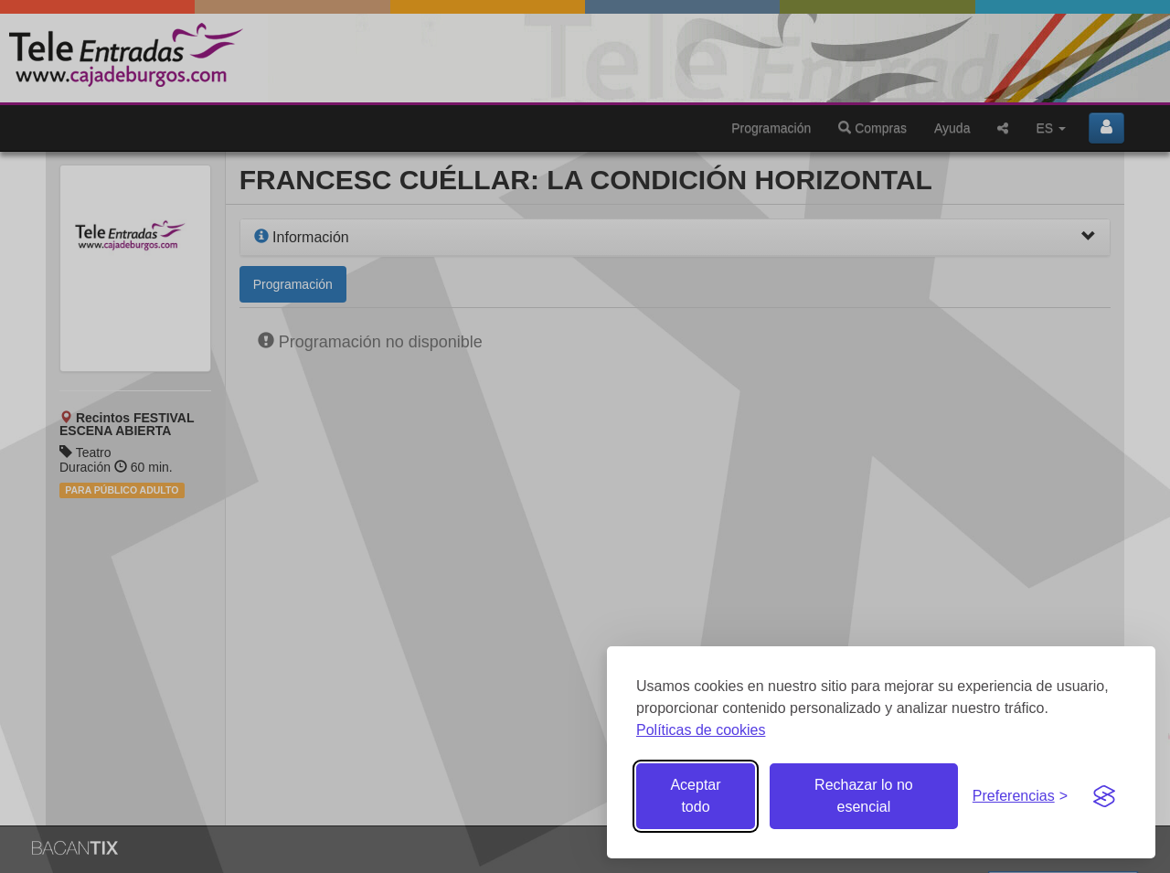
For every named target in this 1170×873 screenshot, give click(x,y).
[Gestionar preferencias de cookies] (1020, 796)
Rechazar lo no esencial (863, 795)
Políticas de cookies (700, 730)
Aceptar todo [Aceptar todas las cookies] (695, 795)
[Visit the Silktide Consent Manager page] (1104, 796)
